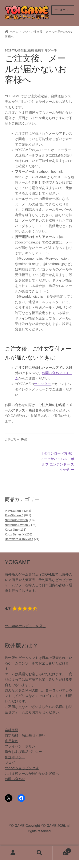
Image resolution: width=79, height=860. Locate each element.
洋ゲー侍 (50, 50)
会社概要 (11, 730)
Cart (62, 850)
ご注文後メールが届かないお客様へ (32, 773)
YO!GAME (17, 825)
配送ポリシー (15, 757)
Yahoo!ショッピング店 (22, 768)
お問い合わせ (15, 779)
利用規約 (11, 741)
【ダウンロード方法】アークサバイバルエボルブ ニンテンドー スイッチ (57, 461)
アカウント (13, 853)
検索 (39, 853)
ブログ (10, 762)
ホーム (14, 31)
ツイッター (42, 384)
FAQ (25, 31)
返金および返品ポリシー (23, 751)
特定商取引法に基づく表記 (25, 735)
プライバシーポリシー (22, 746)
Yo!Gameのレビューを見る (25, 626)
